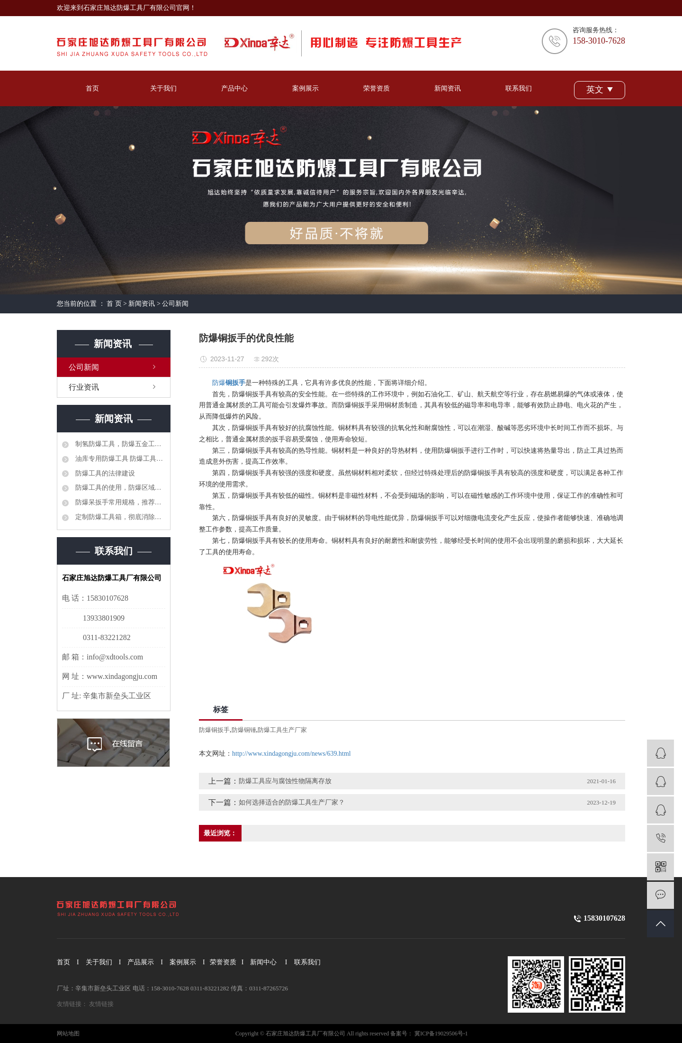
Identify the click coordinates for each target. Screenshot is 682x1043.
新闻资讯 (447, 88)
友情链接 (101, 1003)
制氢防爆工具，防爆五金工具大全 (119, 444)
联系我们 (518, 88)
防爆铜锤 (244, 729)
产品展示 (140, 962)
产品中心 (234, 88)
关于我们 (163, 88)
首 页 (114, 303)
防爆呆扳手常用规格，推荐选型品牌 (119, 502)
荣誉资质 (376, 88)
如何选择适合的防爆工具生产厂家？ (292, 802)
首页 (92, 88)
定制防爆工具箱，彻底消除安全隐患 (119, 517)
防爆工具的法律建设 (104, 473)
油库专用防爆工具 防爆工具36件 (119, 458)
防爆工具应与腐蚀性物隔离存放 (285, 781)
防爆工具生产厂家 (282, 729)
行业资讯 (84, 387)
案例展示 (305, 88)
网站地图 (68, 1033)
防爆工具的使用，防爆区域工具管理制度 (119, 487)
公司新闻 (175, 303)
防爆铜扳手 (214, 729)
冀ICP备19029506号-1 (441, 1033)
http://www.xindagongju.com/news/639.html (291, 753)
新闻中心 (263, 962)
